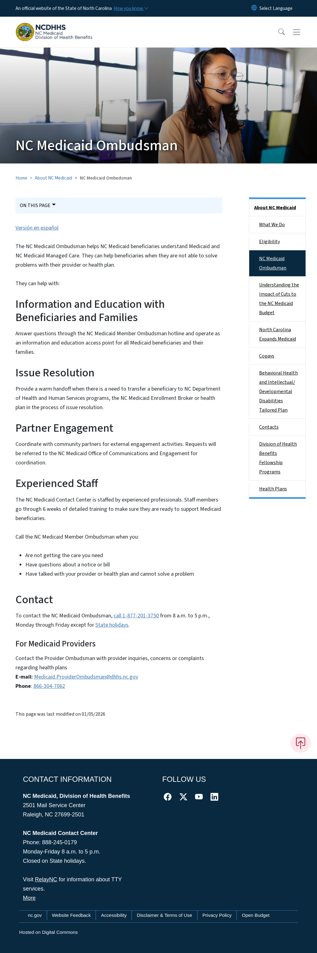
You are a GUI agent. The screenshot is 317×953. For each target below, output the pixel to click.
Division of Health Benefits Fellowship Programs (278, 458)
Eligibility (269, 241)
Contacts (269, 427)
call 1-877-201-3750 (136, 616)
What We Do (272, 224)
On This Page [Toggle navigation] (35, 205)
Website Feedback (71, 915)
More (29, 898)
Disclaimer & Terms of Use (164, 915)
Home (21, 178)
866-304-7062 (49, 686)
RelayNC (46, 879)
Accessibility (114, 915)
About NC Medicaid (53, 178)
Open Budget (256, 915)
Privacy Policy (217, 915)
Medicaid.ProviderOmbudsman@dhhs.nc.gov (86, 677)
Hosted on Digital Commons (48, 932)
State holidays (111, 625)
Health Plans (273, 488)
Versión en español (37, 228)
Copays (266, 356)
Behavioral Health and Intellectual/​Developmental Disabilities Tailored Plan (278, 391)
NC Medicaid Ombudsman (272, 263)
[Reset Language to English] (254, 8)
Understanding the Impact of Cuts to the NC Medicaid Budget (279, 299)
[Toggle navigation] (302, 32)
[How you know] (131, 8)
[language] (276, 8)
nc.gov (35, 915)
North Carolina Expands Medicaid (277, 334)
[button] (277, 32)
